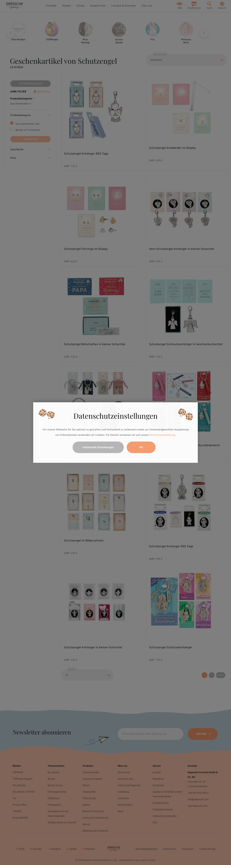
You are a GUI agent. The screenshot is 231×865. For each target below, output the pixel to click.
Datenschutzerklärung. (162, 434)
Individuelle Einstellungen (98, 447)
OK (141, 447)
